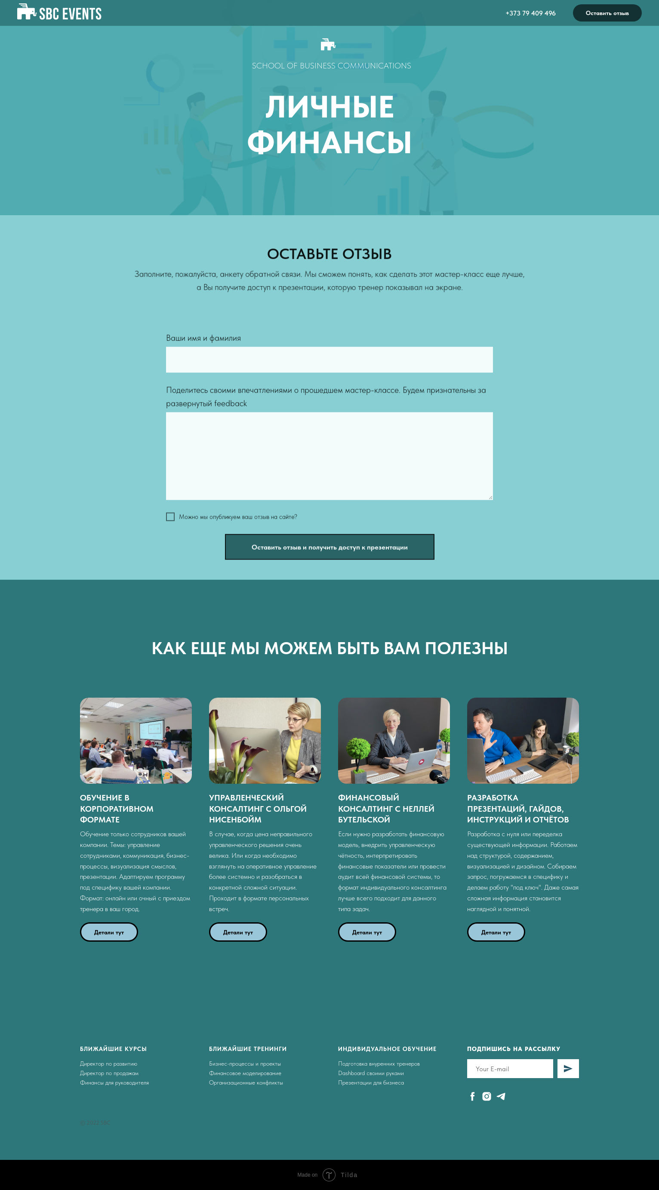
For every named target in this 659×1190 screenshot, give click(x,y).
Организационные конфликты (246, 1082)
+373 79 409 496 (530, 13)
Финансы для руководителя (114, 1082)
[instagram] (486, 1096)
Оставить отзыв (607, 12)
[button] (136, 808)
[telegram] (501, 1096)
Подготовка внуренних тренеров (379, 1063)
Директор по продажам (109, 1072)
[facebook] (472, 1096)
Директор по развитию (108, 1063)
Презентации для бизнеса (371, 1082)
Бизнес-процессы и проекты (245, 1063)
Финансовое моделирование (245, 1072)
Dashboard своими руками (371, 1072)
